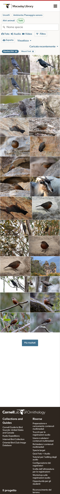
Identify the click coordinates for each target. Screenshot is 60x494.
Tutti (20, 20)
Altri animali (9, 20)
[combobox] (33, 27)
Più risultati (30, 343)
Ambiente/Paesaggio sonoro (27, 15)
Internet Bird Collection (13, 439)
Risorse (37, 419)
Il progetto (9, 490)
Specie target (39, 450)
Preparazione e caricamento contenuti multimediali (43, 426)
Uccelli (6, 15)
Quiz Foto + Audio (41, 454)
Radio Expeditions (11, 436)
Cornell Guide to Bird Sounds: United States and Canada (13, 430)
